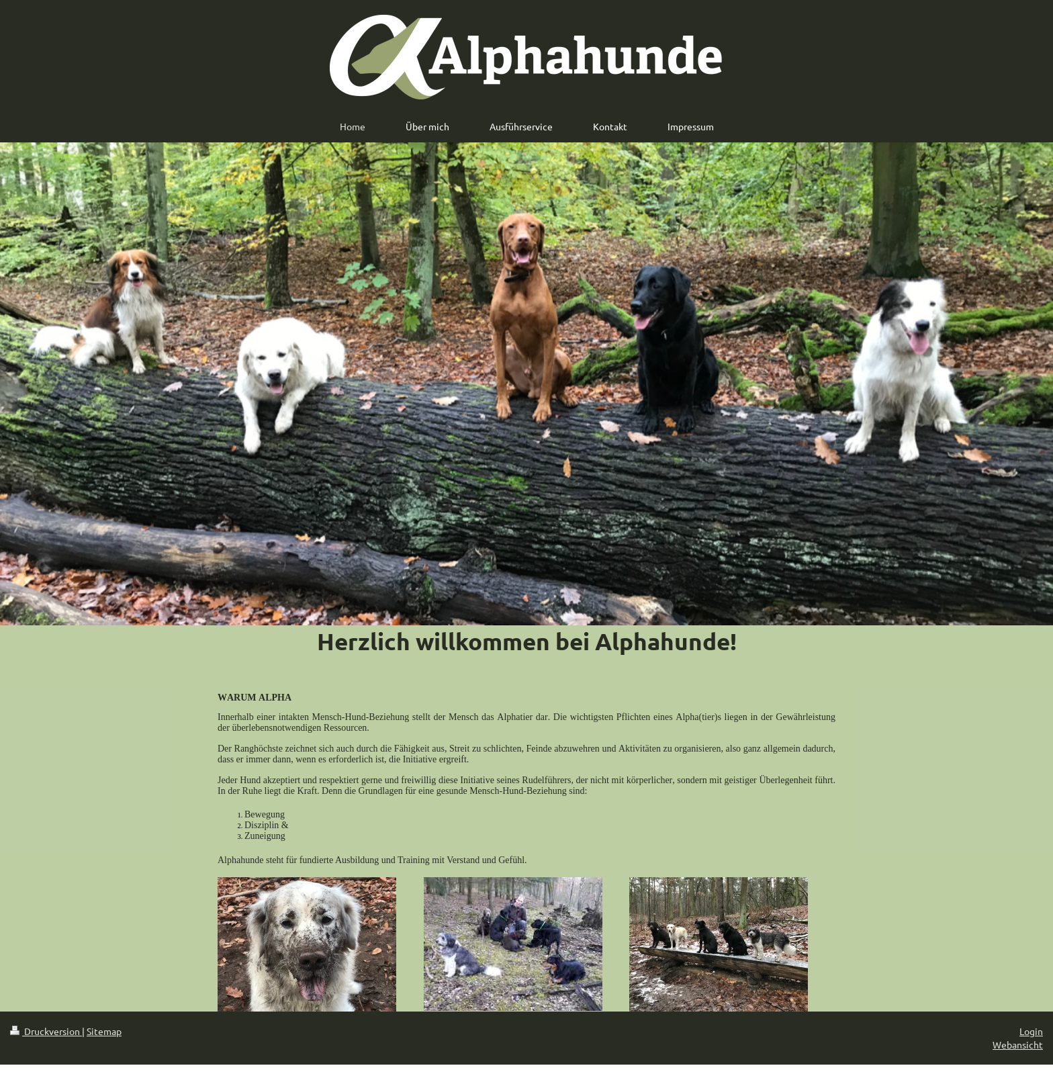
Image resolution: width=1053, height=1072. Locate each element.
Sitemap (104, 1031)
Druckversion (46, 1031)
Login (1031, 1031)
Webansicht (1018, 1044)
